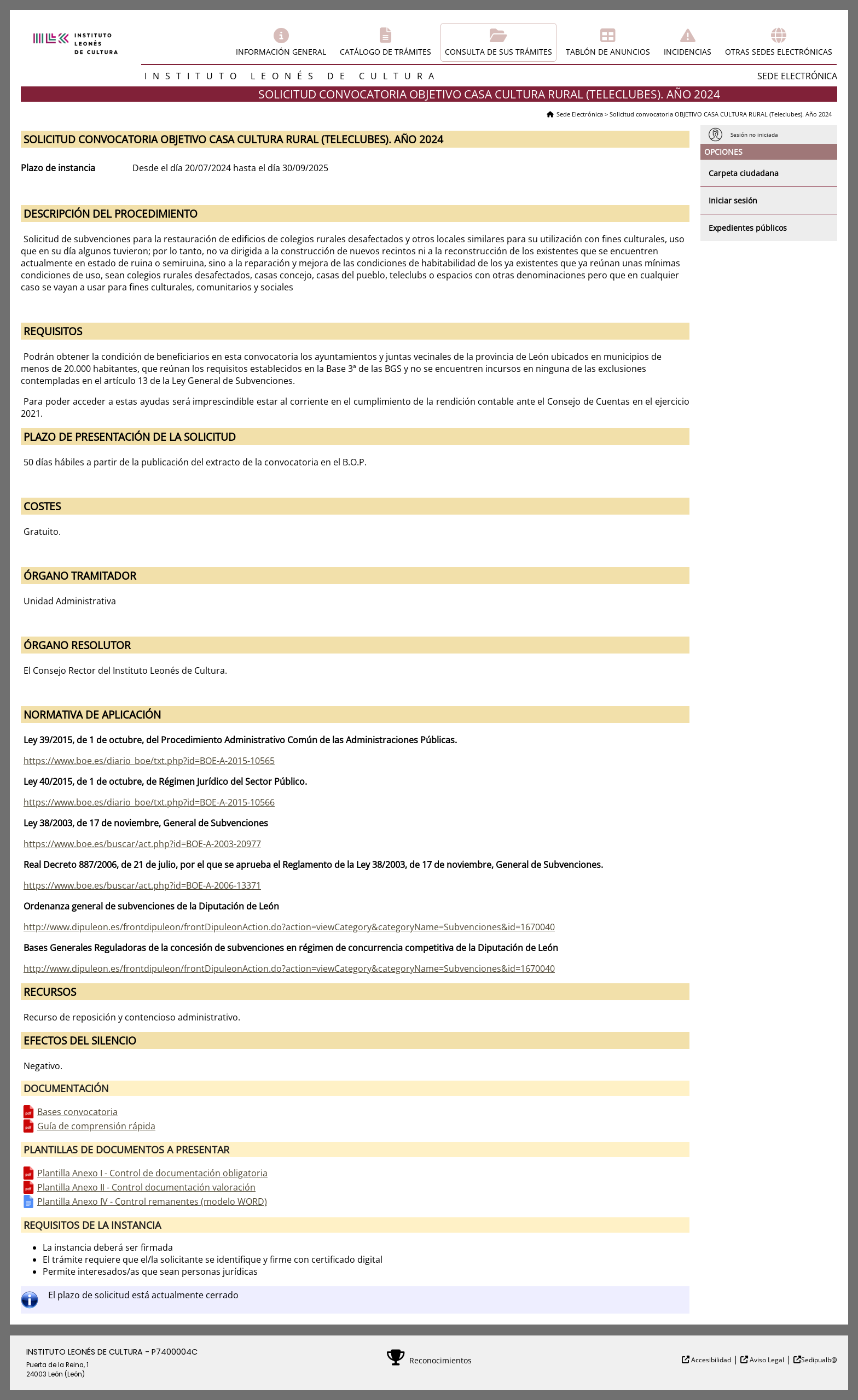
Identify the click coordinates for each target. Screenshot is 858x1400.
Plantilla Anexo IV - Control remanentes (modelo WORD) (152, 1201)
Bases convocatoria (77, 1112)
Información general (281, 51)
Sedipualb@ (819, 1359)
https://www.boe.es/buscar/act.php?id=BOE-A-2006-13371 (142, 885)
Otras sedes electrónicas (778, 51)
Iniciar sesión (733, 200)
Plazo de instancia (58, 168)
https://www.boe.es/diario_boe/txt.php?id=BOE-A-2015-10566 (149, 802)
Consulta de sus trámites (498, 51)
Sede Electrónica (579, 114)
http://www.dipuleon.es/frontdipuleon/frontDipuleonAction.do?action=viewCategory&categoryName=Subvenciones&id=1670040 (289, 927)
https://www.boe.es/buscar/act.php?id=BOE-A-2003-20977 (142, 844)
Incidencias (687, 51)
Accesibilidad (710, 1359)
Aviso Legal (766, 1359)
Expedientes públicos (748, 228)
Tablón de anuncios (608, 51)
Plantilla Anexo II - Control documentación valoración (146, 1187)
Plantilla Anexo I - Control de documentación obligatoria (152, 1173)
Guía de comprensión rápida (96, 1126)
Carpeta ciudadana (744, 173)
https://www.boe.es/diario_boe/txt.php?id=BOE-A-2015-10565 (149, 761)
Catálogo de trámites (385, 51)
